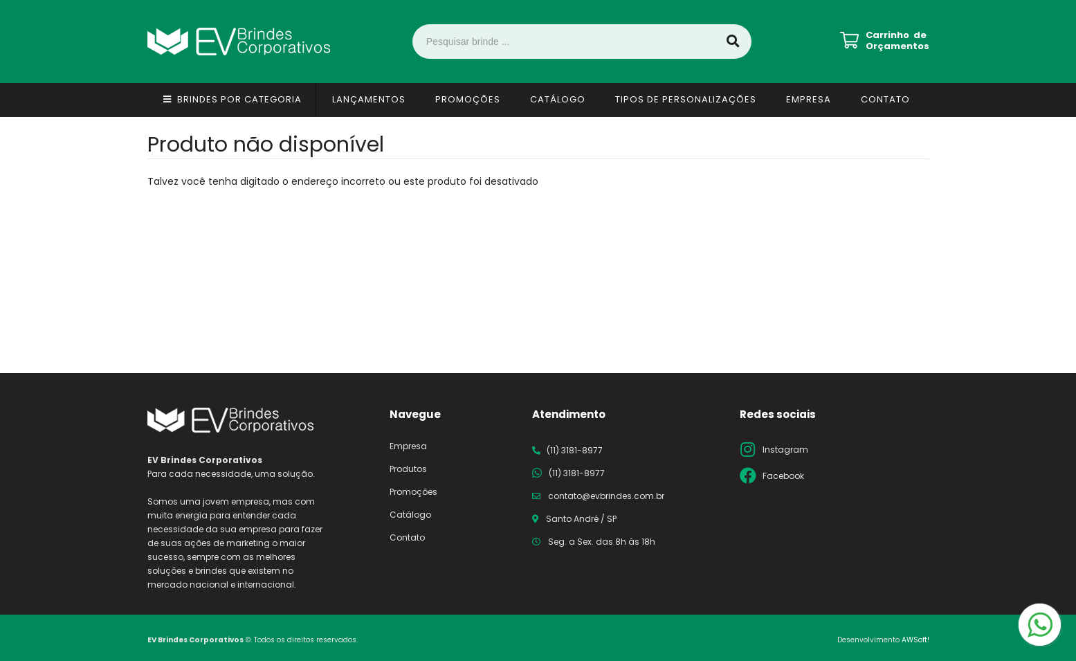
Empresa (808, 99)
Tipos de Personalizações (685, 99)
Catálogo (557, 99)
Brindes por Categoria (239, 99)
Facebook (783, 476)
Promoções (467, 99)
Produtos (408, 469)
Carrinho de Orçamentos (897, 41)
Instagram (785, 449)
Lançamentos (368, 99)
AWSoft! (915, 640)
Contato (885, 99)
